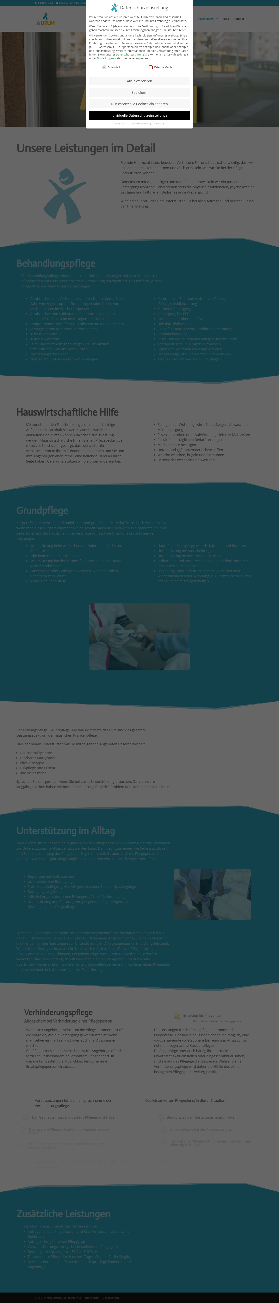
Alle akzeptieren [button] (139, 77)
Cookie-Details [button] (121, 120)
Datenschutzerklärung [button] (141, 120)
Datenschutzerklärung (130, 51)
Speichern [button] (139, 89)
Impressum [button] (159, 120)
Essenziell (111, 64)
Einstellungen (105, 55)
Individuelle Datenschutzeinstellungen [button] (139, 112)
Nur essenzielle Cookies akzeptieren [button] (139, 100)
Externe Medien (161, 64)
